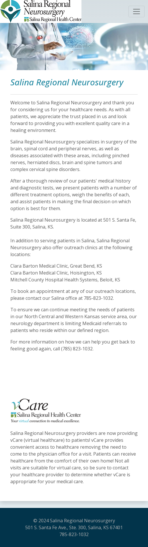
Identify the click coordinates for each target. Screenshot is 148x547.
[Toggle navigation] (136, 11)
